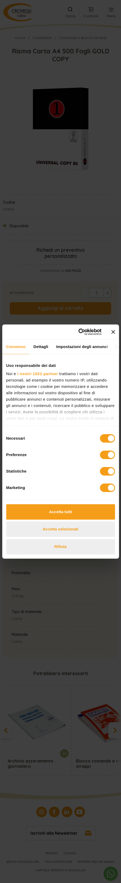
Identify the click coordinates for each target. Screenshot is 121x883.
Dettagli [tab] (40, 346)
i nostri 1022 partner (37, 373)
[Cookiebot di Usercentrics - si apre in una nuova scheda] (78, 331)
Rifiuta (60, 546)
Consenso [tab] (15, 346)
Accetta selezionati (60, 529)
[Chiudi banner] (113, 332)
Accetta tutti (60, 511)
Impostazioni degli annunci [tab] (82, 346)
